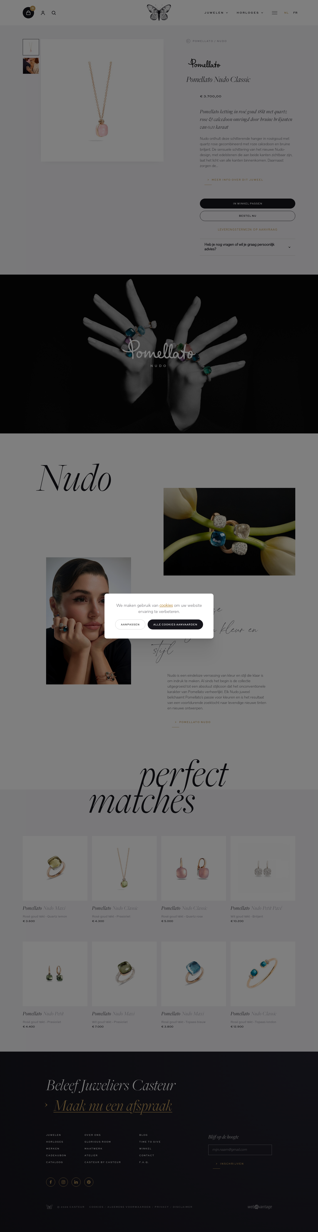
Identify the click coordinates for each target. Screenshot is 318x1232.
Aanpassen (130, 624)
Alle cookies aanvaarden (175, 624)
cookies (166, 605)
